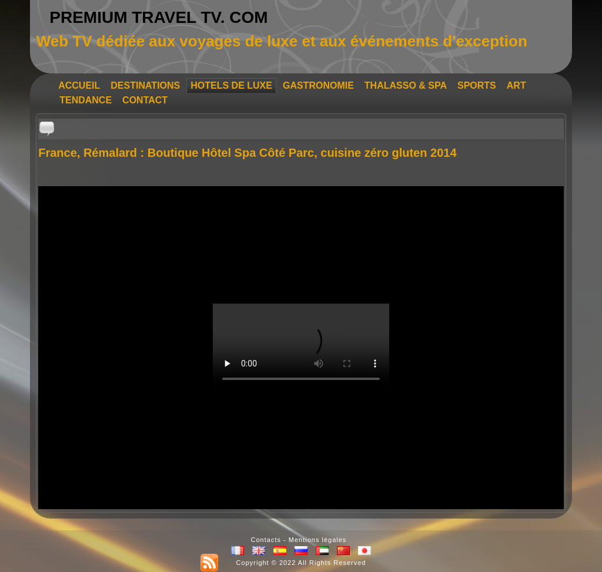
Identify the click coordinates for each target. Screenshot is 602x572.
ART (516, 85)
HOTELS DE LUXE (231, 85)
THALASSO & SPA (405, 85)
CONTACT (145, 100)
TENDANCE (85, 100)
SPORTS (476, 85)
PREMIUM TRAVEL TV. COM (158, 17)
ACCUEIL (79, 85)
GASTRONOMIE (318, 85)
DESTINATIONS (145, 85)
